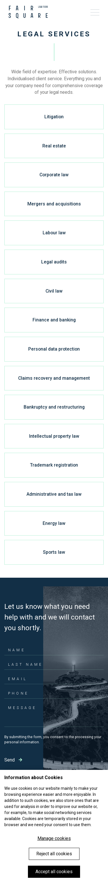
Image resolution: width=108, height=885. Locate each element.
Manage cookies (54, 838)
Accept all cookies (54, 871)
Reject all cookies (54, 853)
